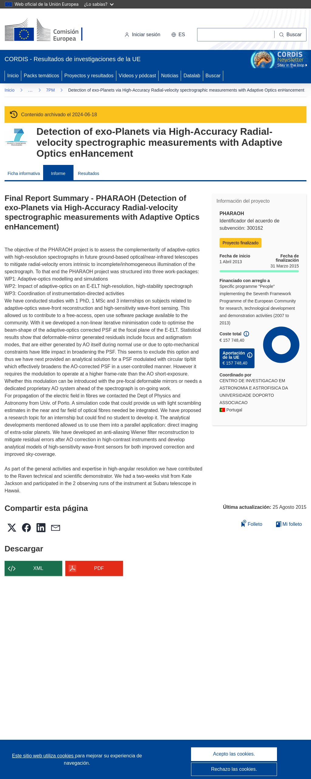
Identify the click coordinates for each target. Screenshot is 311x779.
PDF (99, 568)
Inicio (13, 75)
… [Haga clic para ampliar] (30, 90)
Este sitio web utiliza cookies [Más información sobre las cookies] (43, 755)
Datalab (191, 75)
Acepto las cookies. (234, 753)
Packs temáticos (41, 75)
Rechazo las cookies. (234, 769)
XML (38, 568)
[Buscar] (290, 34)
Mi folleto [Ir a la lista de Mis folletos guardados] (289, 524)
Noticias (169, 75)
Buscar (213, 75)
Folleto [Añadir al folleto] (251, 523)
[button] (178, 34)
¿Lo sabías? (99, 4)
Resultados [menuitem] (88, 173)
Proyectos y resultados (89, 75)
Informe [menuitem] (58, 173)
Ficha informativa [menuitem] (24, 173)
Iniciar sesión (142, 34)
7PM (50, 90)
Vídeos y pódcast (137, 75)
